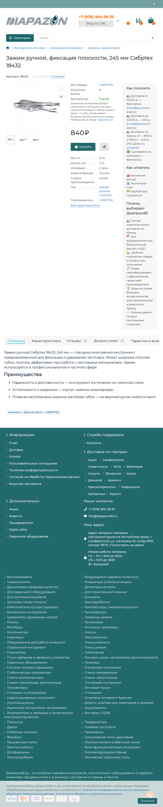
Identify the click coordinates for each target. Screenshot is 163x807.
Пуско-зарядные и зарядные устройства (38, 657)
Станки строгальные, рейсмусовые (34, 683)
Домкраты (92, 597)
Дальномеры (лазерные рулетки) (33, 587)
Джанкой (95, 480)
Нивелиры (15, 637)
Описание (16, 341)
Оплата (14, 456)
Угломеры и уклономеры (26, 693)
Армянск (114, 480)
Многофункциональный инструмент (113, 747)
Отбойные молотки (22, 732)
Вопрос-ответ (109, 341)
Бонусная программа (25, 484)
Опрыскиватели (97, 642)
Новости (15, 516)
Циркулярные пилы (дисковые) (109, 737)
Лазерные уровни (98, 617)
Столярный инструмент (103, 683)
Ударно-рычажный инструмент (31, 698)
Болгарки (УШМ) (97, 713)
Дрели (12, 727)
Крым (92, 460)
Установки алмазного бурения (108, 698)
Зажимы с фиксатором (104, 47)
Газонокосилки (18, 582)
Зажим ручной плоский (105, 191)
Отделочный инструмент (26, 647)
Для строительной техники (106, 592)
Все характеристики (85, 205)
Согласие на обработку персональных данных (89, 793)
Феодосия (113, 473)
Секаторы (92, 662)
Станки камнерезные (101, 672)
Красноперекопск (102, 487)
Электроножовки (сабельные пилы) (112, 742)
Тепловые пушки (98, 688)
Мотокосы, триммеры (101, 627)
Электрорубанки (20, 757)
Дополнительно (23, 501)
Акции (13, 509)
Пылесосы (15, 722)
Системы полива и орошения (30, 667)
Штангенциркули (20, 703)
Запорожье (96, 494)
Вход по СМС (96, 23)
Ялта (117, 466)
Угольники (93, 693)
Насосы (90, 632)
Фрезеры (14, 737)
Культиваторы (96, 612)
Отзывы (77, 341)
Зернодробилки (97, 602)
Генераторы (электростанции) (108, 582)
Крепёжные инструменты (27, 612)
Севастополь (98, 466)
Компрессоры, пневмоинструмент (111, 607)
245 (101, 163)
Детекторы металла (100, 587)
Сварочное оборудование (28, 536)
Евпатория (135, 466)
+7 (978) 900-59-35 (101, 509)
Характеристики (46, 341)
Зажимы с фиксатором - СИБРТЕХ (33, 412)
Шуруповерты (96, 708)
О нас (13, 443)
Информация (20, 435)
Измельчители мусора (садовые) (32, 607)
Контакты (94, 443)
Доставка (16, 450)
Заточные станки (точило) (27, 602)
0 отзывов (58, 76)
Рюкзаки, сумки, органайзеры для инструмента (121, 657)
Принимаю (147, 800)
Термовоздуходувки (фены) (106, 752)
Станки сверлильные (101, 677)
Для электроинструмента (26, 597)
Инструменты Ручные (29, 47)
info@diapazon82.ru (102, 516)
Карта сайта (18, 529)
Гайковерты (94, 732)
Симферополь (113, 460)
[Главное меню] (154, 4)
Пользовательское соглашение (33, 463)
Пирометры (16, 652)
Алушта (94, 473)
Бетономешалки (19, 577)
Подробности (105, 119)
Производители (21, 523)
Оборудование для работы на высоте (36, 642)
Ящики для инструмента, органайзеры (37, 708)
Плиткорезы (94, 652)
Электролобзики (20, 747)
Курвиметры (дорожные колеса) (32, 617)
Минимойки (94, 622)
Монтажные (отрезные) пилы (107, 757)
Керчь (131, 473)
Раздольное (130, 487)
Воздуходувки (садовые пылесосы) (112, 577)
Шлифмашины (18, 752)
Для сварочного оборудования (31, 592)
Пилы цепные (95, 647)
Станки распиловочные (25, 677)
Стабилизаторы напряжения (29, 672)
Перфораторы (96, 722)
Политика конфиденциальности (33, 470)
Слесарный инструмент (66, 47)
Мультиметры (17, 632)
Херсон (115, 494)
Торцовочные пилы (22, 742)
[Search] (97, 38)
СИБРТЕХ (106, 84)
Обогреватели (96, 637)
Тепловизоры (17, 688)
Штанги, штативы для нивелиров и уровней (119, 703)
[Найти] (153, 38)
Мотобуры (15, 627)
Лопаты (12, 622)
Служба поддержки (104, 435)
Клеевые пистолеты (100, 727)
